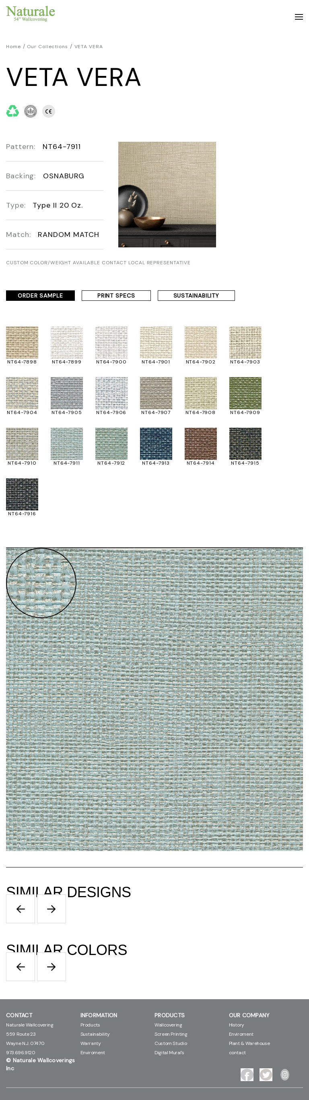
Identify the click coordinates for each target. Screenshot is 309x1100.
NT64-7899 (67, 362)
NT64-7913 (156, 463)
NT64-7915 (245, 463)
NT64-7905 (67, 412)
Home (13, 46)
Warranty (90, 1043)
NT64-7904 (22, 412)
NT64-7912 (111, 463)
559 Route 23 (21, 1034)
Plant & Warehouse (249, 1043)
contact (237, 1052)
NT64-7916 (22, 513)
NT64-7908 (200, 412)
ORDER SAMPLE (40, 295)
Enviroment (92, 1052)
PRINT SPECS (116, 295)
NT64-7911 (67, 463)
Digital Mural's (169, 1052)
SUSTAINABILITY (196, 295)
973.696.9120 (20, 1052)
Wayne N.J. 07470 (25, 1043)
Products (90, 1025)
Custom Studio (170, 1043)
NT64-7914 (201, 463)
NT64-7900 (111, 362)
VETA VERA (88, 46)
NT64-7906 (111, 412)
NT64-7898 (22, 362)
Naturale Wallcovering (29, 1025)
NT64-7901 (156, 362)
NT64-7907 (156, 412)
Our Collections (47, 46)
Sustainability (95, 1034)
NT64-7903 (245, 362)
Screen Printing (170, 1034)
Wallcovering (168, 1025)
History (236, 1025)
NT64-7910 (22, 463)
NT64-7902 (201, 362)
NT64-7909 (245, 412)
